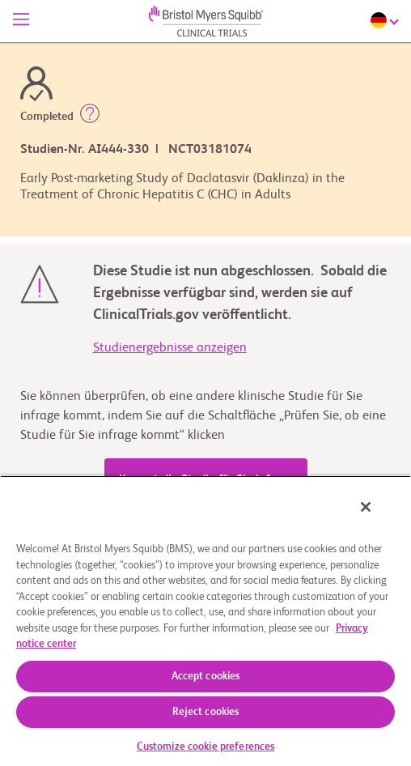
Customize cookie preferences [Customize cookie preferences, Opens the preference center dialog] (206, 747)
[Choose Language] (387, 20)
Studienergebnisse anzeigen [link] (170, 348)
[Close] (365, 507)
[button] (90, 117)
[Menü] (21, 21)
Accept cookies (206, 676)
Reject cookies (205, 712)
